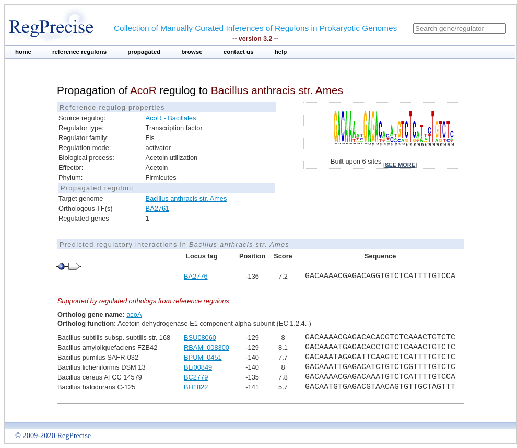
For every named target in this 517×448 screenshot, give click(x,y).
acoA (134, 314)
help (281, 52)
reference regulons (79, 52)
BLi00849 (198, 367)
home (23, 52)
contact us (239, 52)
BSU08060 (200, 337)
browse (192, 52)
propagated (143, 52)
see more (400, 165)
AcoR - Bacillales (171, 118)
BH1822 (196, 387)
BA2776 (196, 276)
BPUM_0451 (203, 357)
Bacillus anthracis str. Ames (186, 198)
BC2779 (196, 377)
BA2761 (158, 208)
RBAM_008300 (206, 347)
